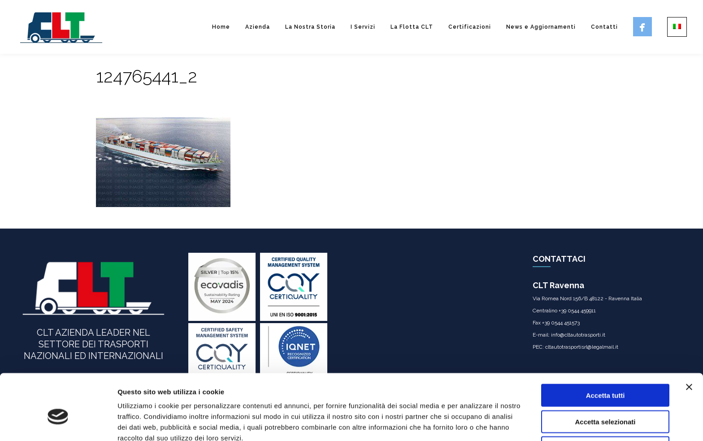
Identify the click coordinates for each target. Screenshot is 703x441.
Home (221, 27)
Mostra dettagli (471, 423)
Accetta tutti (605, 351)
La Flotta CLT (412, 27)
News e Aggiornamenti (541, 27)
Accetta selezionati (605, 378)
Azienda (257, 27)
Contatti (604, 27)
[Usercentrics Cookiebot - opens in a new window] (58, 423)
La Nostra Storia (310, 27)
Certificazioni (469, 27)
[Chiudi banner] (689, 343)
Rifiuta (605, 404)
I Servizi (363, 27)
